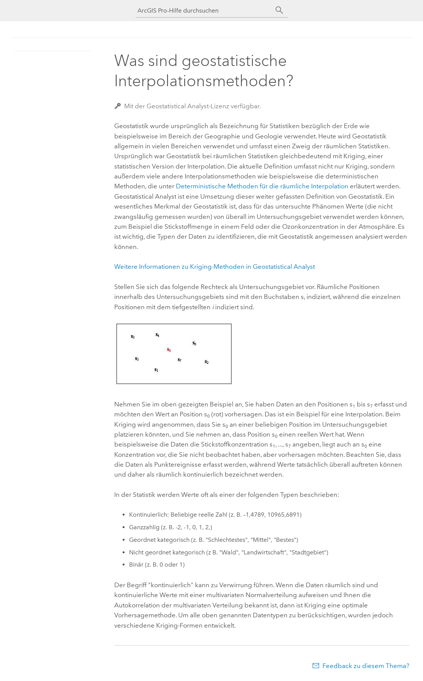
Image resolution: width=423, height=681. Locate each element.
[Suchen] (279, 10)
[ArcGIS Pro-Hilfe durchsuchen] (204, 10)
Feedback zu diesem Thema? (365, 666)
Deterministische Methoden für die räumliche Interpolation (262, 186)
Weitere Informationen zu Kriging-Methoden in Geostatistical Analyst (214, 266)
